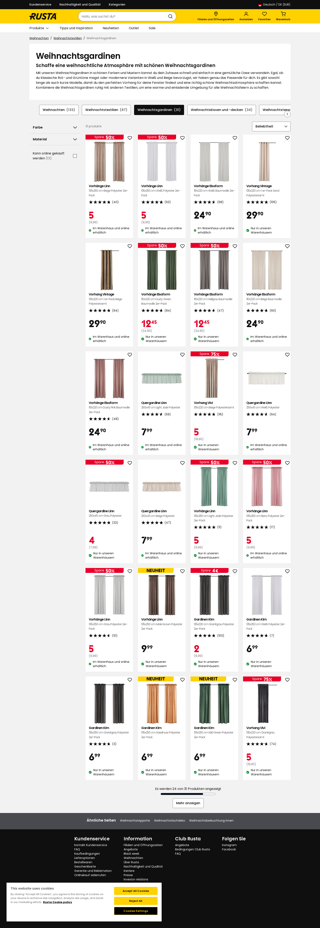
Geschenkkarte (85, 866)
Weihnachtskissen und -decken (221, 109)
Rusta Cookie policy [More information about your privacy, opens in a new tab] (57, 902)
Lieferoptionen (84, 858)
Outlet (134, 28)
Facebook (229, 849)
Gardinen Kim (214, 624)
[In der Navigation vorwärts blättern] (287, 114)
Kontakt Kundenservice (90, 845)
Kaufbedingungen (87, 854)
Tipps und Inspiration (76, 28)
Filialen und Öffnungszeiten (143, 845)
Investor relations (136, 879)
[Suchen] (171, 16)
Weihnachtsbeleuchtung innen (211, 820)
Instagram (229, 845)
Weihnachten (39, 38)
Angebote (131, 849)
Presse (128, 875)
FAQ (77, 849)
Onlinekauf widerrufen (90, 875)
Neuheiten (111, 28)
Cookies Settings (135, 911)
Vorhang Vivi (214, 405)
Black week (131, 854)
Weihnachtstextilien (67, 38)
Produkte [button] (39, 28)
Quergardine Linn (161, 405)
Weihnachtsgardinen (159, 109)
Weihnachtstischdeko (169, 820)
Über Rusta (131, 862)
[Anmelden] (246, 16)
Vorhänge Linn (109, 191)
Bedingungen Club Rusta (192, 849)
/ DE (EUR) (274, 4)
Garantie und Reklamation (93, 871)
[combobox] (123, 16)
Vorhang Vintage (266, 191)
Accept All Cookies (136, 891)
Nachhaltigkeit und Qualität (80, 4)
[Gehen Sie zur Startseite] (43, 16)
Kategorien (117, 4)
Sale (152, 28)
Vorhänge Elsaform (214, 191)
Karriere (129, 871)
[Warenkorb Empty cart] (283, 16)
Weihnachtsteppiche (283, 109)
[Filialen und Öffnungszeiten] (215, 16)
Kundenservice (40, 4)
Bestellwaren (83, 862)
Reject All (135, 901)
